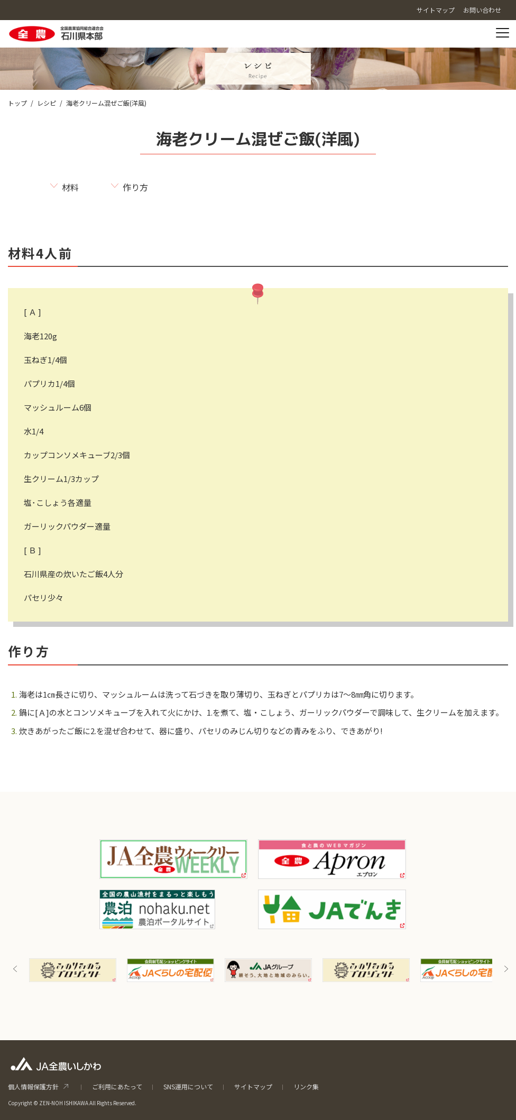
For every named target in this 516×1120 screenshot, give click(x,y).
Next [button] (506, 969)
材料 (70, 187)
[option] (73, 970)
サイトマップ (253, 1086)
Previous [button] (15, 969)
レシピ (46, 102)
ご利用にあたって (117, 1086)
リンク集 (306, 1086)
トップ (17, 102)
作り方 (135, 187)
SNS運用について (188, 1086)
